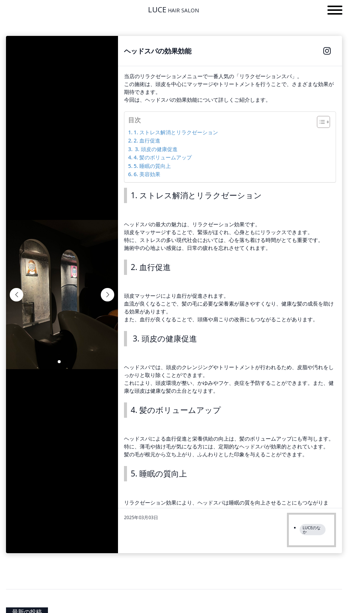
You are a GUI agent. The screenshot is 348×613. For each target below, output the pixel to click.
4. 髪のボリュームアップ (163, 157)
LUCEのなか (312, 529)
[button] (334, 11)
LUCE (173, 9)
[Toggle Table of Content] (319, 122)
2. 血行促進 (147, 140)
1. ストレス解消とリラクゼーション (176, 132)
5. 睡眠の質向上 (152, 165)
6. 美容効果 (147, 174)
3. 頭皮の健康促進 (156, 149)
